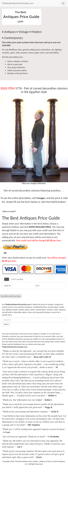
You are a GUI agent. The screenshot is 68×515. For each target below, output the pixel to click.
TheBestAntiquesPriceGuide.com (18, 3)
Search (6, 324)
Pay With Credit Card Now (10, 296)
